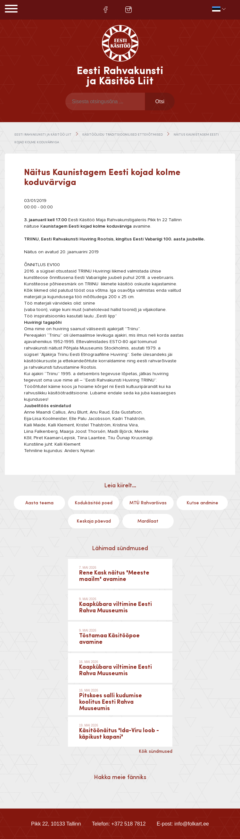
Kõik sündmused (155, 751)
